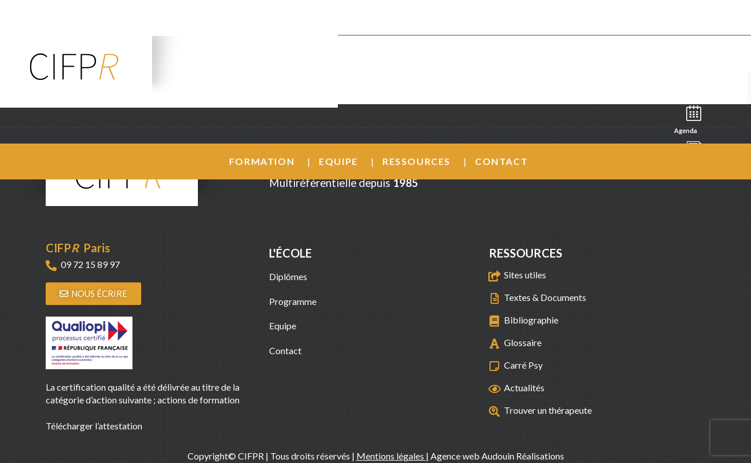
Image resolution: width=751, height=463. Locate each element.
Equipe (338, 161)
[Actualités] (494, 388)
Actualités (524, 387)
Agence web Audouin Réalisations (497, 455)
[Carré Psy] (494, 366)
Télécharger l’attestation (94, 425)
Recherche (690, 84)
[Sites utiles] (494, 275)
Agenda (689, 119)
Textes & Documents (545, 297)
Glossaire (523, 342)
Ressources (416, 161)
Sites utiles (525, 274)
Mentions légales (391, 455)
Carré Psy (523, 364)
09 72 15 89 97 (90, 264)
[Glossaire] (494, 343)
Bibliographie (531, 319)
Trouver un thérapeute (548, 410)
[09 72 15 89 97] (51, 265)
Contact (501, 161)
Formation (261, 161)
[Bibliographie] (494, 320)
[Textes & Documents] (494, 298)
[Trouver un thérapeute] (494, 411)
